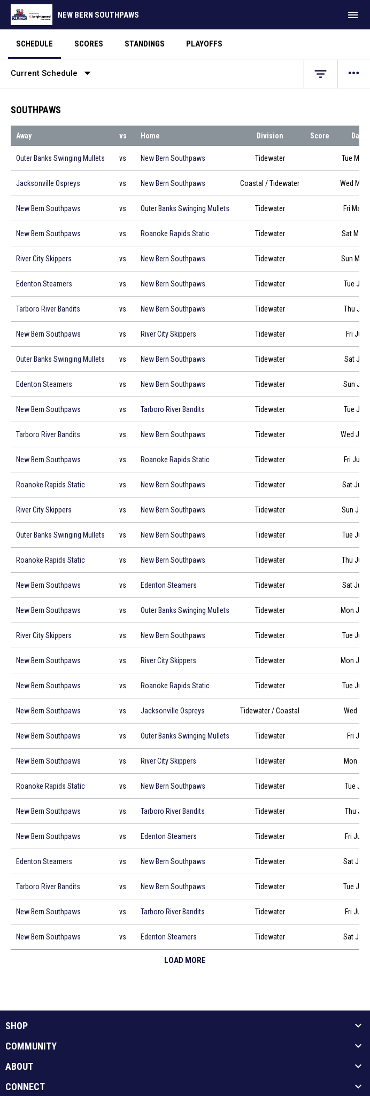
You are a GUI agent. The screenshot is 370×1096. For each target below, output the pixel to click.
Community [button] (31, 1046)
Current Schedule (53, 73)
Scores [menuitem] (88, 44)
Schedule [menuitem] (34, 44)
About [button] (19, 1066)
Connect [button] (25, 1087)
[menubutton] (352, 15)
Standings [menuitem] (145, 44)
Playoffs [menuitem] (204, 44)
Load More (185, 960)
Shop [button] (16, 1026)
